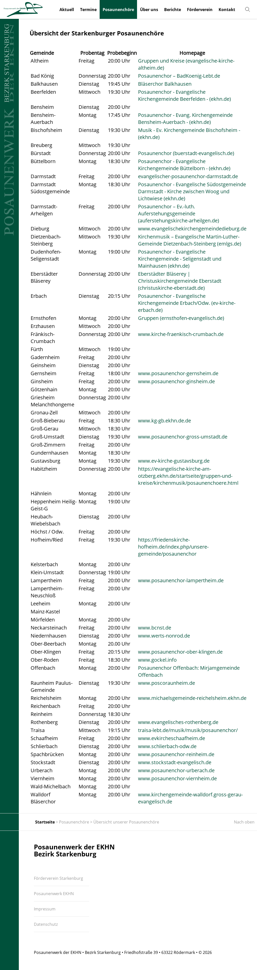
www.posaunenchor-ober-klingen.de (180, 651)
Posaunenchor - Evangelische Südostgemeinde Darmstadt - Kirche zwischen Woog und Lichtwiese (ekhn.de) (192, 191)
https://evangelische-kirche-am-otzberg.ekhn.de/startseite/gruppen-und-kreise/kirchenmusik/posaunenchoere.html (188, 475)
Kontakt (227, 9)
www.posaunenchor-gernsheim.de (178, 373)
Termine (88, 9)
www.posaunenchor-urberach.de (176, 770)
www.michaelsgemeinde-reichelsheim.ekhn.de (192, 698)
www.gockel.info (157, 659)
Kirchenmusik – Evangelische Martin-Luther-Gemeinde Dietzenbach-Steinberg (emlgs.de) (189, 240)
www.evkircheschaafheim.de (171, 738)
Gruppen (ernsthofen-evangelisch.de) (181, 318)
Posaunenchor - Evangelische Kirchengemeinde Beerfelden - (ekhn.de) (184, 95)
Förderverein (200, 9)
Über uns (149, 9)
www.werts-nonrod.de (164, 635)
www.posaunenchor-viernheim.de (177, 778)
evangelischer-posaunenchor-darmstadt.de (188, 176)
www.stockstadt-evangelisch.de (174, 762)
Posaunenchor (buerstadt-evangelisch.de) (186, 153)
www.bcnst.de (154, 627)
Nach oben (244, 822)
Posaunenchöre (118, 9)
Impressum (44, 909)
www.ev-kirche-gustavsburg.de (174, 460)
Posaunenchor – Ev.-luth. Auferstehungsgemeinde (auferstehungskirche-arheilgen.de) (178, 213)
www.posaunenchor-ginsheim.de (176, 381)
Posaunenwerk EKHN (54, 893)
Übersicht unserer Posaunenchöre (126, 822)
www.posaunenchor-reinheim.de (176, 754)
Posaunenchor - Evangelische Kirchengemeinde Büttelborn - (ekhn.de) (184, 165)
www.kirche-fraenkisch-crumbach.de (181, 334)
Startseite (45, 822)
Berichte (172, 9)
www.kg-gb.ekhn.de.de (164, 420)
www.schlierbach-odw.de (167, 746)
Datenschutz (46, 924)
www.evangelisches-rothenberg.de (178, 722)
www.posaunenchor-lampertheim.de (181, 580)
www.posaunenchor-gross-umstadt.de (182, 436)
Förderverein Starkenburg (58, 878)
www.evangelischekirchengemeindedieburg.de (192, 228)
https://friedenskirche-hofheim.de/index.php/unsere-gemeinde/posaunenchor (173, 546)
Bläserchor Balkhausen (164, 83)
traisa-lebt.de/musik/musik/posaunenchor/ (188, 730)
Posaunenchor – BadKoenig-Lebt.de (179, 75)
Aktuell (66, 9)
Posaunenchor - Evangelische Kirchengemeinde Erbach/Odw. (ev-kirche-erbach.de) (186, 303)
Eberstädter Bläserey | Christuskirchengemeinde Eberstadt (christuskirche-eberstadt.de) (179, 280)
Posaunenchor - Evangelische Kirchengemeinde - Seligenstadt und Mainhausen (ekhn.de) (179, 258)
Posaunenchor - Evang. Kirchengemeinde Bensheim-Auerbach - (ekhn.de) (185, 118)
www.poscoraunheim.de (166, 683)
